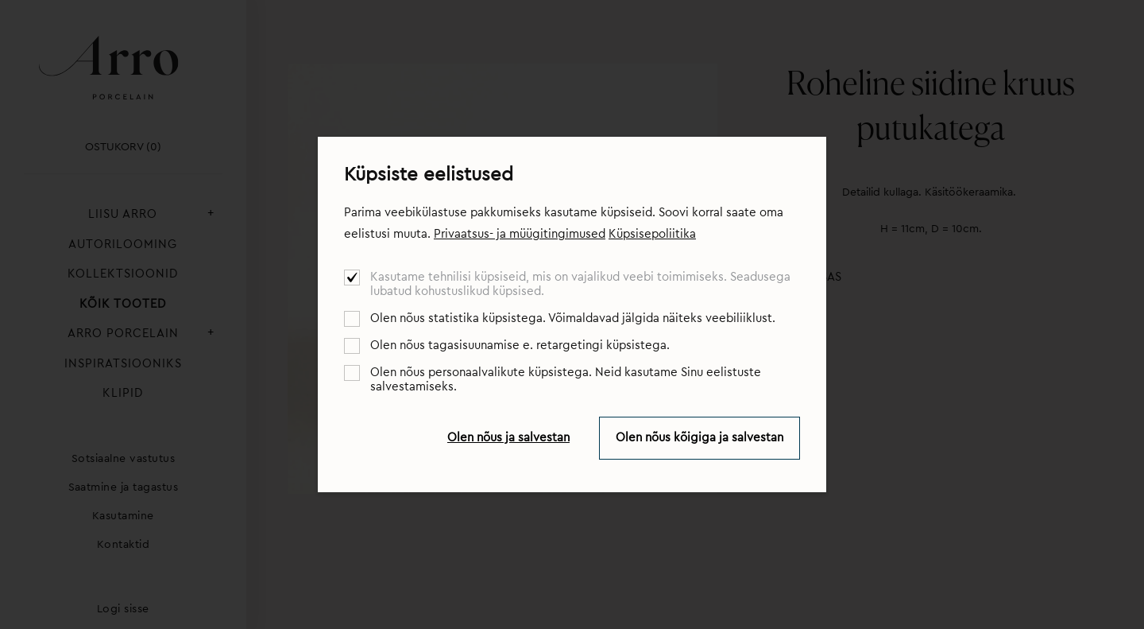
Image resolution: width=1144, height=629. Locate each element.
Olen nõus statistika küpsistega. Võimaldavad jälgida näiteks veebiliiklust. (572, 318)
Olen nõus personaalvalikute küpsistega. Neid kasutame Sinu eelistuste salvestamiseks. (565, 380)
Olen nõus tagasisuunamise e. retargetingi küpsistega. (520, 345)
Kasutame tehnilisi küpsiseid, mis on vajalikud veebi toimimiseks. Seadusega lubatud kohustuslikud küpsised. (580, 284)
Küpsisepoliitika (652, 234)
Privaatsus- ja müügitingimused (519, 234)
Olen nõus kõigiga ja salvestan (699, 438)
